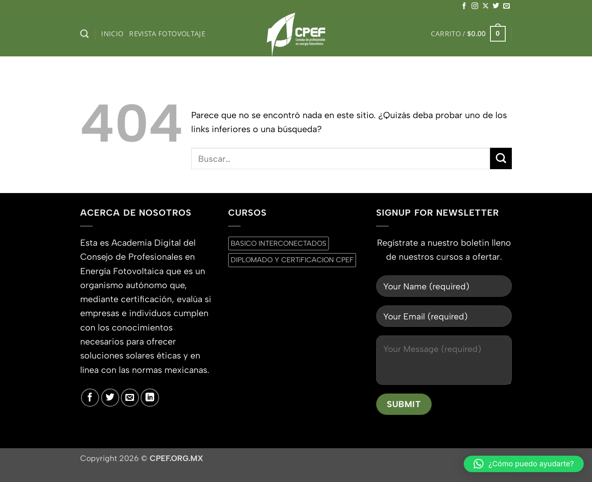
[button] (468, 34)
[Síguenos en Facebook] (464, 6)
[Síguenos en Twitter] (496, 6)
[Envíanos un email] (506, 6)
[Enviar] (501, 158)
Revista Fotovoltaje (167, 33)
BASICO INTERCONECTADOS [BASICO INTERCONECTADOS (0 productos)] (278, 243)
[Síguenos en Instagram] (475, 6)
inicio (112, 33)
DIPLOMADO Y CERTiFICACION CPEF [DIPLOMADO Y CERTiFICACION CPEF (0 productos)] (292, 260)
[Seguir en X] (485, 6)
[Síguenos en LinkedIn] (150, 398)
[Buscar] (84, 34)
